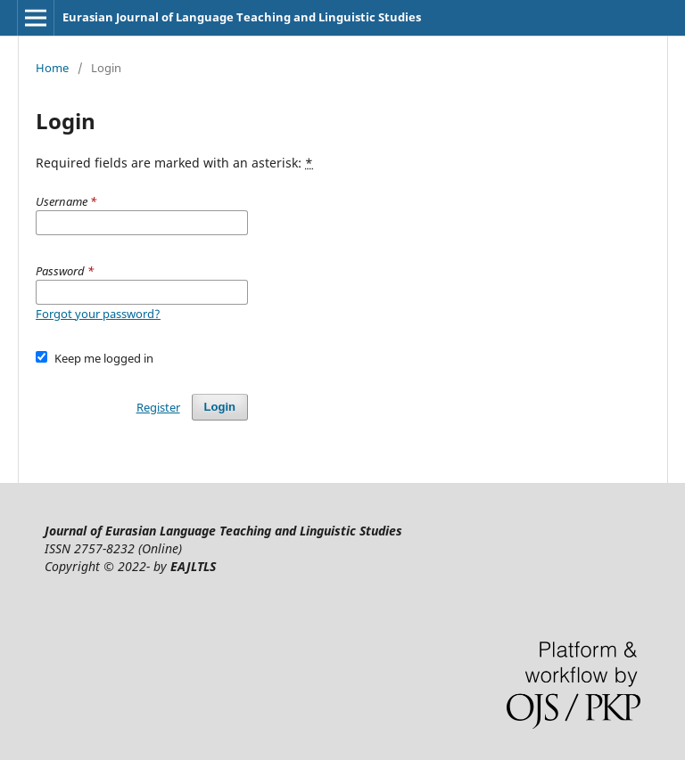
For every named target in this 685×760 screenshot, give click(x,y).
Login (219, 406)
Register (158, 407)
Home (52, 68)
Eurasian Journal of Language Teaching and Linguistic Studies (241, 17)
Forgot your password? (98, 314)
